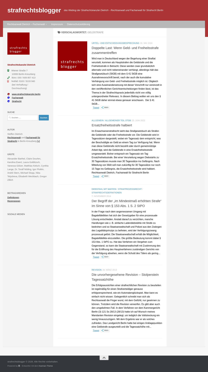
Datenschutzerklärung (78, 24)
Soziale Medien (16, 214)
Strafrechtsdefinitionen (107, 192)
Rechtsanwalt (14, 137)
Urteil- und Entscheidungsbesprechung (115, 43)
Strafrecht (14, 101)
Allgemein (97, 120)
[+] (38, 141)
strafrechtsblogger (34, 10)
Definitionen (13, 197)
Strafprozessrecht (130, 189)
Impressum (57, 24)
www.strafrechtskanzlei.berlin (23, 94)
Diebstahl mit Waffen (104, 189)
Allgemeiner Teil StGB (118, 120)
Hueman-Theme (46, 366)
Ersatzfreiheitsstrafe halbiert (112, 125)
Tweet (96, 107)
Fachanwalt (15, 97)
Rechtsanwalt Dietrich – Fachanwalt (26, 24)
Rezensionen (13, 201)
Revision (97, 270)
